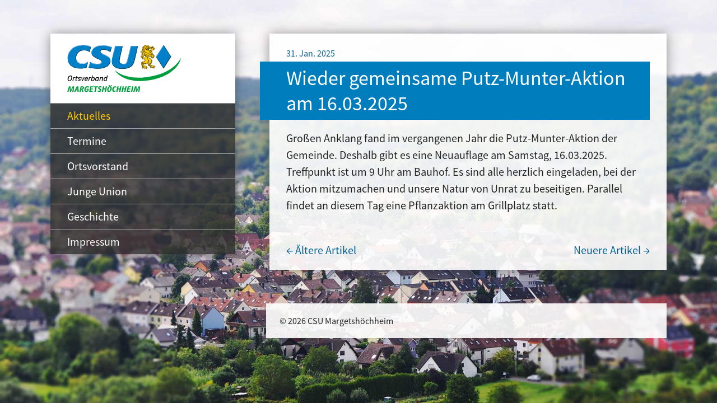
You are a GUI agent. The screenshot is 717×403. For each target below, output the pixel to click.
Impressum (93, 242)
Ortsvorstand (97, 166)
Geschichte (93, 216)
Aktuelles (88, 116)
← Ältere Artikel (321, 250)
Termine (86, 141)
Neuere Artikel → (612, 250)
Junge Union (97, 191)
